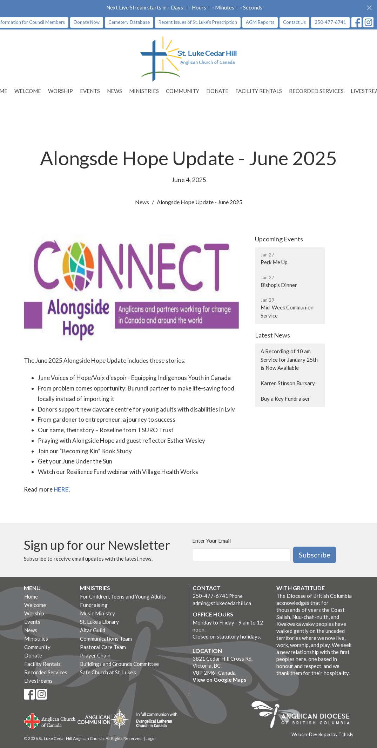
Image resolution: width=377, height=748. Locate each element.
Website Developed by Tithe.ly (322, 734)
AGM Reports (260, 22)
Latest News (272, 335)
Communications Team (106, 638)
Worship (60, 91)
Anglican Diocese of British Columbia (304, 716)
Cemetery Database (129, 22)
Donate (217, 91)
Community (182, 91)
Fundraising (94, 605)
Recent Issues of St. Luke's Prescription (198, 22)
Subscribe (314, 554)
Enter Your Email (211, 540)
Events (90, 91)
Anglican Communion (103, 719)
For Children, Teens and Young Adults (123, 596)
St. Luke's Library (99, 622)
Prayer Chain (95, 655)
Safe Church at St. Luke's (108, 672)
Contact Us (294, 22)
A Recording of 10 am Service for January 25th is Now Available (289, 359)
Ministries (144, 91)
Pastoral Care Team (103, 647)
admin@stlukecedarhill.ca (222, 603)
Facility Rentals (258, 91)
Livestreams (38, 680)
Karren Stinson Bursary (288, 383)
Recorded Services (316, 91)
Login (151, 738)
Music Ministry (97, 613)
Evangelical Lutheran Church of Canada (154, 720)
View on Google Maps (219, 679)
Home (31, 596)
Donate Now (87, 22)
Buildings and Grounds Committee (119, 664)
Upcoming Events (279, 239)
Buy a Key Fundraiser (285, 398)
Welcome (27, 91)
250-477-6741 (330, 22)
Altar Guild (92, 630)
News (114, 91)
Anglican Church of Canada (50, 720)
